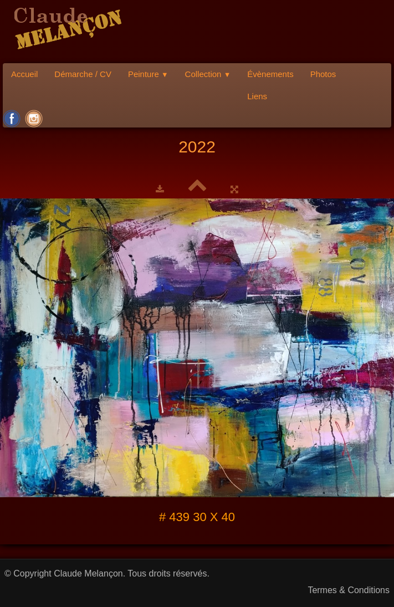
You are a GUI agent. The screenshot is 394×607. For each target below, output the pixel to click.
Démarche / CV (82, 74)
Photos (323, 74)
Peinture (148, 74)
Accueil (24, 74)
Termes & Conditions (349, 590)
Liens (257, 96)
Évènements (270, 74)
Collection (208, 74)
